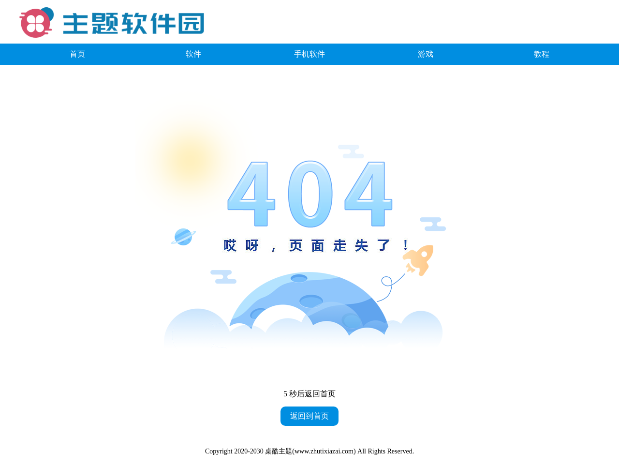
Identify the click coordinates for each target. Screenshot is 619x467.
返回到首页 (309, 416)
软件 (193, 54)
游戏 (425, 54)
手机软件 (309, 54)
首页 (77, 54)
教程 (541, 54)
